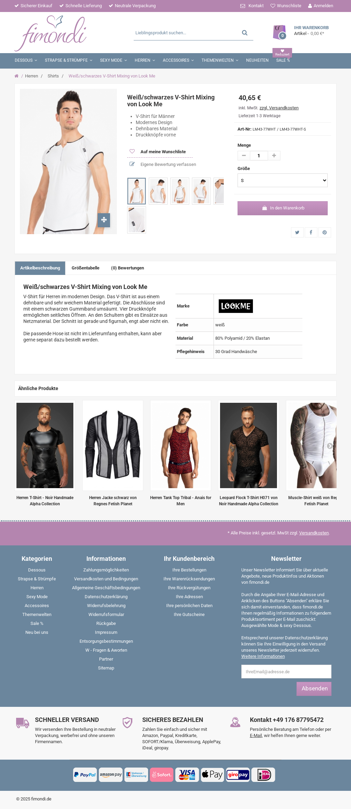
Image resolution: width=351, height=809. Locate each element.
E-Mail (256, 735)
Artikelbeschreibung (40, 267)
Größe (244, 168)
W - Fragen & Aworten (106, 650)
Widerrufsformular (106, 614)
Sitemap (106, 668)
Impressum (106, 632)
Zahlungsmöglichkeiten (106, 569)
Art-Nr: (245, 129)
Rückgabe (106, 623)
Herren (31, 76)
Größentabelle (85, 267)
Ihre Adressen (189, 596)
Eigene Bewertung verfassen (168, 164)
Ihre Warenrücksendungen (189, 578)
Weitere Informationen (263, 656)
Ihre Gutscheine (189, 614)
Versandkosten (314, 532)
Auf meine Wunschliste (163, 151)
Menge (244, 145)
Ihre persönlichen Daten (189, 605)
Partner (106, 659)
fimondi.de (41, 798)
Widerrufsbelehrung (106, 605)
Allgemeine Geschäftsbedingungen (106, 587)
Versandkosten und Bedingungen (106, 578)
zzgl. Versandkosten (279, 107)
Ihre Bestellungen (189, 569)
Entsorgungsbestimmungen (106, 641)
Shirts (53, 76)
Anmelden (323, 5)
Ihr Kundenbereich (189, 558)
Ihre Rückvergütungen (189, 587)
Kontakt (256, 5)
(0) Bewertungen (127, 267)
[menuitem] (37, 571)
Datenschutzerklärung (106, 596)
